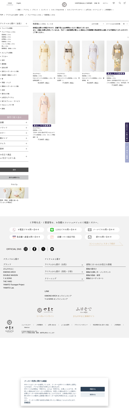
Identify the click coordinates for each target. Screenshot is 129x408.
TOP (1, 15)
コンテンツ (44, 10)
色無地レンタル (6, 41)
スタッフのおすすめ (57, 10)
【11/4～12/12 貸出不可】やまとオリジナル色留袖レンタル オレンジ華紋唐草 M (44, 135)
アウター (5, 56)
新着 (19, 10)
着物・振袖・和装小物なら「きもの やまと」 (64, 4)
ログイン (105, 3)
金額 (2, 122)
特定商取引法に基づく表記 (101, 325)
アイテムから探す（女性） (15, 15)
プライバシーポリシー (81, 325)
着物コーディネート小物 (10, 86)
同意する (93, 389)
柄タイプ (3, 138)
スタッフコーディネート (75, 10)
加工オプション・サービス (11, 101)
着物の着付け (91, 269)
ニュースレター (26, 325)
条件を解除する (14, 177)
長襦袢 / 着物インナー (9, 75)
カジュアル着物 (7, 53)
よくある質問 (65, 325)
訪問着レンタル (6, 39)
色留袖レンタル (49, 15)
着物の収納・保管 (93, 275)
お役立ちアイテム (8, 97)
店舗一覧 (96, 3)
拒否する (93, 394)
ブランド (35, 10)
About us (26, 327)
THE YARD (7, 281)
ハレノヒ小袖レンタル (8, 44)
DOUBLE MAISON (10, 275)
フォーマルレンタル (34, 15)
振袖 (3, 108)
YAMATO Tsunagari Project (13, 285)
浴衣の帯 (5, 67)
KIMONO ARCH (9, 272)
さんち (3, 143)
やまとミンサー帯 (8, 105)
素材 (2, 149)
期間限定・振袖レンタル (9, 48)
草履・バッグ (6, 82)
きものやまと (8, 269)
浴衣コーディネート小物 (10, 71)
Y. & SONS (7, 278)
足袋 (3, 90)
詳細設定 (27, 402)
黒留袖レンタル (6, 34)
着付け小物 (5, 94)
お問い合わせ (52, 325)
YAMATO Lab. (8, 288)
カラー (3, 133)
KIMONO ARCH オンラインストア (58, 296)
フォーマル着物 (7, 28)
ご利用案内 (108, 10)
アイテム (26, 10)
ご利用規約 (117, 325)
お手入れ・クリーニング (93, 10)
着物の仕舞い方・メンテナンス (98, 272)
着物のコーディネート (95, 278)
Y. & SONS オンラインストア (56, 299)
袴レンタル (5, 46)
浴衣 (3, 60)
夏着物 (4, 64)
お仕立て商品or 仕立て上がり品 (7, 156)
